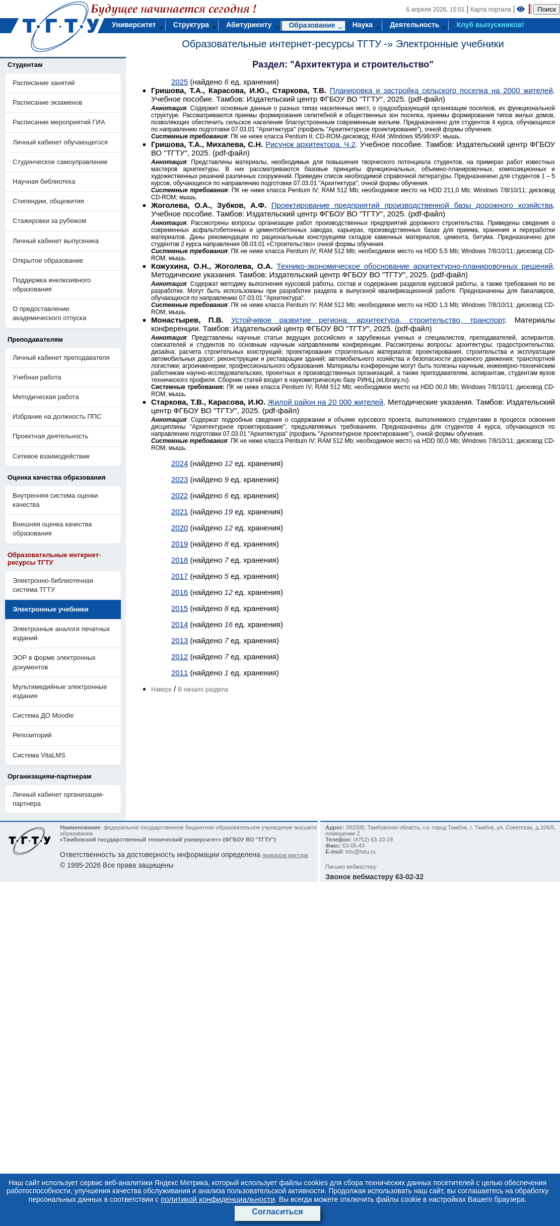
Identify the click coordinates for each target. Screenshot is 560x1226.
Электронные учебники (450, 43)
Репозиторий (32, 735)
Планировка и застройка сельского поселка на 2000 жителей (441, 90)
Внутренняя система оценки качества (55, 500)
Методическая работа (46, 397)
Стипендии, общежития (48, 201)
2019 (179, 544)
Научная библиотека (44, 181)
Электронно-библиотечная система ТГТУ (53, 585)
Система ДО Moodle (43, 715)
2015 (179, 608)
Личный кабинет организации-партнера (58, 799)
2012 (179, 656)
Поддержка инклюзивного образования (52, 284)
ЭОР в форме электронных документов (54, 662)
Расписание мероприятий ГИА (59, 122)
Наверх (161, 689)
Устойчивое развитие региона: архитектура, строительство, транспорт (368, 320)
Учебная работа (37, 377)
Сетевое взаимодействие (51, 456)
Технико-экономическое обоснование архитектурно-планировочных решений (414, 266)
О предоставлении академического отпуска (49, 313)
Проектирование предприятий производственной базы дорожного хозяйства (412, 205)
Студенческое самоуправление (60, 162)
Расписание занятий (44, 83)
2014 (179, 624)
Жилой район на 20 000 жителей (325, 402)
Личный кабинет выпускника (56, 241)
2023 (179, 479)
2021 (179, 511)
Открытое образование (48, 260)
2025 (179, 82)
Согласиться (277, 1211)
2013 (179, 640)
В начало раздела (203, 689)
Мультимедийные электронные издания (60, 691)
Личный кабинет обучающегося (60, 142)
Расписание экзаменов (47, 102)
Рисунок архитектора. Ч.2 (310, 144)
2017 (179, 576)
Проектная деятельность (50, 436)
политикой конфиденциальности (218, 1199)
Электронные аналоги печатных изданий (61, 633)
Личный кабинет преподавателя (61, 357)
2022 (179, 495)
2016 (179, 592)
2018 (179, 560)
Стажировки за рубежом (49, 220)
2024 (179, 463)
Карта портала (490, 9)
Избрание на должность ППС (57, 416)
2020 (179, 527)
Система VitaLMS (39, 755)
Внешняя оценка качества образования (52, 528)
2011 (179, 672)
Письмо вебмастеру (351, 867)
